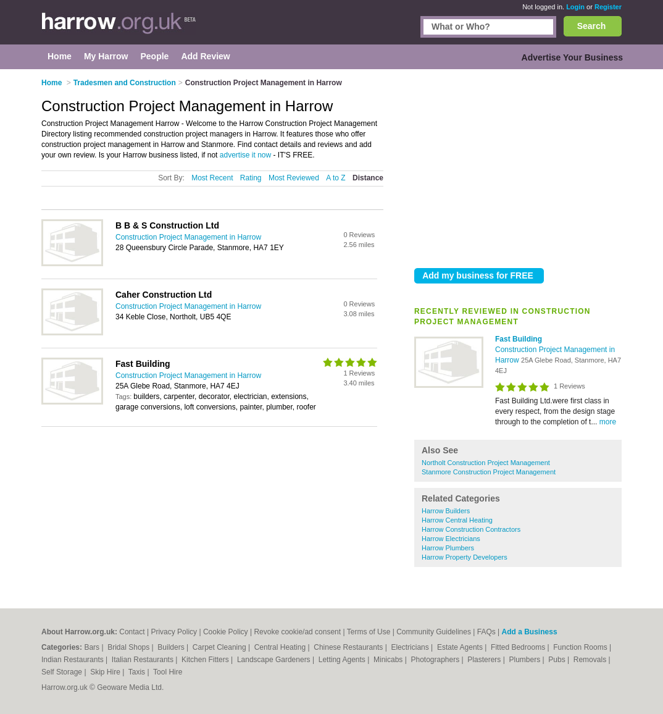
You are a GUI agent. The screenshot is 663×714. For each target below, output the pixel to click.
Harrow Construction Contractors (471, 529)
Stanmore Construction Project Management (489, 472)
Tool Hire (167, 672)
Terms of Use (369, 632)
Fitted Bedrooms (519, 647)
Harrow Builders (446, 510)
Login (575, 6)
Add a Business (529, 632)
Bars (92, 647)
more (607, 422)
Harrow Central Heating (457, 520)
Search (591, 26)
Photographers (436, 659)
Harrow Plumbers (448, 548)
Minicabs (389, 659)
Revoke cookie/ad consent (297, 632)
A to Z (335, 178)
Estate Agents (461, 647)
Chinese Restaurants (349, 647)
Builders (171, 647)
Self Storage (62, 672)
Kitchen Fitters (206, 659)
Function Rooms (581, 647)
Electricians (411, 647)
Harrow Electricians (451, 538)
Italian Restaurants (143, 659)
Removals (591, 659)
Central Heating (281, 647)
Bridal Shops (129, 647)
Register (608, 6)
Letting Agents (343, 659)
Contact (131, 632)
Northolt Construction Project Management (486, 462)
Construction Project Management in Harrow (188, 237)
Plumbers (525, 659)
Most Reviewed (294, 178)
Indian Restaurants (73, 659)
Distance (367, 178)
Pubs (557, 659)
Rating (251, 178)
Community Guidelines (433, 632)
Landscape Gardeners (274, 659)
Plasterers (484, 659)
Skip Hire (106, 672)
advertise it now (245, 155)
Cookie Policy (225, 632)
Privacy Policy (174, 632)
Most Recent (212, 178)
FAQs (486, 632)
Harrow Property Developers (464, 557)
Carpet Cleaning (220, 647)
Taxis (138, 672)
